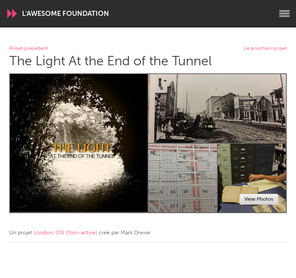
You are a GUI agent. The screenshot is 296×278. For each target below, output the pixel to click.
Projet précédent (28, 48)
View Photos (258, 199)
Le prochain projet (265, 48)
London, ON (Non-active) (65, 232)
